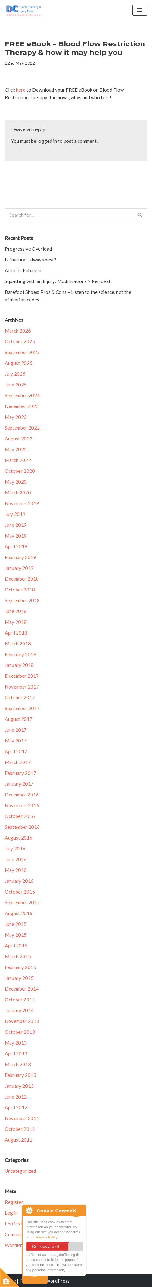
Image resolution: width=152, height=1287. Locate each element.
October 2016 (20, 816)
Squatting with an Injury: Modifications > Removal (57, 281)
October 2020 (20, 471)
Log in (11, 1213)
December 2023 (22, 406)
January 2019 (19, 568)
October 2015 (20, 891)
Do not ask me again (44, 1254)
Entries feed (18, 1223)
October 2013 (20, 1032)
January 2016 (19, 881)
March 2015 (18, 956)
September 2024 (22, 395)
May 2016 (16, 870)
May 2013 (16, 1043)
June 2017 (16, 730)
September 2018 (22, 600)
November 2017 (22, 687)
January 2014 (19, 1010)
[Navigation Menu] (139, 10)
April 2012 (16, 1107)
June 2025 (16, 384)
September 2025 (22, 352)
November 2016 (22, 805)
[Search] (69, 214)
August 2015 (18, 913)
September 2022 (22, 428)
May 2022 (16, 449)
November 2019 (22, 503)
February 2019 (20, 557)
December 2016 (22, 794)
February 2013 (20, 1075)
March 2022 (18, 460)
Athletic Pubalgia (23, 270)
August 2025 (18, 363)
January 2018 (19, 665)
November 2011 (22, 1118)
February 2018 (20, 654)
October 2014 (20, 999)
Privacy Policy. (47, 1237)
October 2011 (20, 1129)
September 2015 (22, 902)
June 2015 (16, 924)
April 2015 (16, 945)
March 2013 (18, 1064)
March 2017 (18, 762)
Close (77, 1213)
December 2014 (22, 989)
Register (14, 1202)
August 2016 (18, 838)
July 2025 (15, 374)
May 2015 (16, 935)
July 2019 (15, 514)
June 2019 (16, 525)
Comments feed (21, 1234)
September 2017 (22, 708)
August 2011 (18, 1140)
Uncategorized (20, 1171)
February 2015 (20, 967)
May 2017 (16, 740)
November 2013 (22, 1021)
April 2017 (16, 751)
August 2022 (18, 438)
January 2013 (19, 1086)
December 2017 (22, 676)
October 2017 (20, 697)
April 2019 (16, 546)
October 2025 (20, 341)
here (20, 90)
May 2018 (16, 622)
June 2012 (16, 1096)
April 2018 (16, 633)
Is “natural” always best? (30, 259)
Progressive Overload (28, 249)
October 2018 (20, 589)
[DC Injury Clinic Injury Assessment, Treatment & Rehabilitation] (24, 10)
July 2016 (15, 848)
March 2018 (18, 643)
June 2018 (16, 611)
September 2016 (22, 827)
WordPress (57, 1281)
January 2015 (19, 978)
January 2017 (19, 784)
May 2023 (16, 417)
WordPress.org (21, 1245)
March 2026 (18, 330)
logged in (47, 141)
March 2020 (18, 492)
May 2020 (16, 482)
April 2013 (16, 1053)
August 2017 (18, 719)
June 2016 (16, 859)
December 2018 (22, 579)
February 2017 (20, 773)
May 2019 (16, 535)
